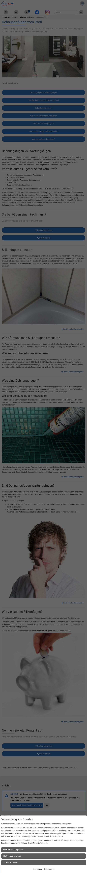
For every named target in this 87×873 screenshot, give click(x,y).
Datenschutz (49, 869)
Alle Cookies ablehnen (12, 856)
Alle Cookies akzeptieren (13, 850)
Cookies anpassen (10, 862)
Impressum (37, 869)
